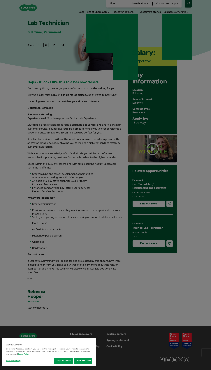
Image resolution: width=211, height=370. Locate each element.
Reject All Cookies (83, 361)
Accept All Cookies (63, 361)
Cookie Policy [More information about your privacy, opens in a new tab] (23, 354)
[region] (49, 352)
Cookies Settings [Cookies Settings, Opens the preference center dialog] (13, 361)
